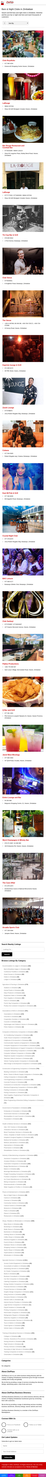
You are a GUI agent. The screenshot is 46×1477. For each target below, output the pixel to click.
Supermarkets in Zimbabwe (12, 1252)
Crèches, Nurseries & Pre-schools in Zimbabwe (19, 1339)
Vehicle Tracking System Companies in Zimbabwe (19, 1061)
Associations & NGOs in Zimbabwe (13, 1011)
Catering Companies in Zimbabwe (14, 1281)
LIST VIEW (5, 23)
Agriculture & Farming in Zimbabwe (13, 984)
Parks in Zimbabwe (10, 1211)
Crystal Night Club (10, 536)
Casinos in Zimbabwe (10, 1198)
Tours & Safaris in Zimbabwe (13, 1323)
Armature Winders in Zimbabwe (14, 1161)
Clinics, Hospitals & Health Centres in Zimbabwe (19, 1135)
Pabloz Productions (10, 664)
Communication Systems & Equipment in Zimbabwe (20, 1043)
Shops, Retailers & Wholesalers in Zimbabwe (16, 1221)
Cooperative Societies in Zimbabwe (15, 1019)
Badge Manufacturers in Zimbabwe (15, 1166)
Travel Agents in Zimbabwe (12, 1325)
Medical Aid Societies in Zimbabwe (15, 1140)
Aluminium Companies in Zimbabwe (15, 1158)
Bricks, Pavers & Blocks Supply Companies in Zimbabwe (21, 1074)
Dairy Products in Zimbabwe (13, 993)
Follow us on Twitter (33, 1425)
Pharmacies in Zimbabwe (12, 1148)
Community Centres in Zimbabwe (14, 1203)
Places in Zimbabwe (10, 1213)
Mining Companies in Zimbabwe (14, 1182)
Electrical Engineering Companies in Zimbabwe (18, 1087)
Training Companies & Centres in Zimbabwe (18, 1352)
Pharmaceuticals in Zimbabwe (13, 1184)
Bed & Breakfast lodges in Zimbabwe (15, 969)
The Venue (6, 320)
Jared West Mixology (11, 755)
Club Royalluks (8, 60)
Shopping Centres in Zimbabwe (14, 1247)
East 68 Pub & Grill (10, 493)
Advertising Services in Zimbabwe (14, 1268)
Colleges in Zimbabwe (11, 1336)
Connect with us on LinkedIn (10, 1431)
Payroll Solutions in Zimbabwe (13, 1307)
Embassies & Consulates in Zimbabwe (16, 1111)
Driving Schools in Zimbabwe (13, 1341)
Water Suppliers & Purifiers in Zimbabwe (16, 1187)
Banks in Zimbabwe (10, 1274)
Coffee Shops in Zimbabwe (12, 1237)
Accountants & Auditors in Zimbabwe (15, 1266)
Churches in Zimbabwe (11, 1016)
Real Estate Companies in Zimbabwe (15, 1312)
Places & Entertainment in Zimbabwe (14, 1192)
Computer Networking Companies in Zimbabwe (18, 1050)
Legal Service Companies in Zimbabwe (16, 1305)
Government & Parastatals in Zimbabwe (14, 1108)
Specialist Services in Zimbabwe (12, 1260)
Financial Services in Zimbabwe (14, 1286)
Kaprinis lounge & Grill (11, 365)
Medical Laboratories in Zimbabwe (14, 1142)
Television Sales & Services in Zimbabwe (17, 1058)
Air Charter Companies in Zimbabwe (15, 1271)
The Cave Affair (8, 883)
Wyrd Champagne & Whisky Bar (15, 840)
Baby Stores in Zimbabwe (12, 1224)
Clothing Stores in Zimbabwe (13, 1234)
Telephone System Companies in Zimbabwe (17, 1056)
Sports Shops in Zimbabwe (12, 1250)
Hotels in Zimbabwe (10, 977)
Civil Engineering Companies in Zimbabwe (17, 1079)
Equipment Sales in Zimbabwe (13, 995)
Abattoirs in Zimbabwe (11, 987)
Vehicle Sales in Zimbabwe (12, 1328)
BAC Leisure (7, 578)
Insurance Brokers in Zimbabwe (14, 1297)
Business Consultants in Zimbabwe (15, 1276)
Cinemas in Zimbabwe (11, 1200)
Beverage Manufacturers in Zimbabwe (16, 1171)
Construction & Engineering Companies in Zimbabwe (19, 1068)
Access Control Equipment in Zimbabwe (16, 1263)
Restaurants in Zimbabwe (12, 1216)
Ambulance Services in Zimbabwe (14, 1129)
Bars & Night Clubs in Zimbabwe (14, 1195)
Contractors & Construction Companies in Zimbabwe (20, 1085)
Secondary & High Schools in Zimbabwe (16, 1349)
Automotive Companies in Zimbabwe (15, 1164)
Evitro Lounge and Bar (11, 797)
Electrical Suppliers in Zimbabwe (14, 1239)
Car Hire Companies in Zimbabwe (14, 1279)
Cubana (5, 450)
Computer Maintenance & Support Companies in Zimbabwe (22, 1048)
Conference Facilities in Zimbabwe (14, 972)
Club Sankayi (7, 621)
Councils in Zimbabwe (11, 1022)
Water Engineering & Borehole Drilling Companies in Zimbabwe (24, 1100)
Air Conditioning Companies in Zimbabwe (17, 1035)
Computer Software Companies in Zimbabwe (18, 1053)
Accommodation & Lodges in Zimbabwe (14, 966)
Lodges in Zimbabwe (10, 979)
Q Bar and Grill (8, 710)
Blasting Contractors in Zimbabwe (14, 1072)
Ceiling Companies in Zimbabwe (14, 1077)
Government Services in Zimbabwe (15, 1113)
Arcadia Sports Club (10, 927)
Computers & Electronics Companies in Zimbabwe (18, 1032)
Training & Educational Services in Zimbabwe (16, 1333)
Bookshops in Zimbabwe (11, 1227)
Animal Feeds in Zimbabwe (12, 990)
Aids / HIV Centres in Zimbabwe (14, 1127)
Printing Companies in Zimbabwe (14, 1310)
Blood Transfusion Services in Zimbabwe (16, 1132)
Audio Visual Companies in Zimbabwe (16, 1038)
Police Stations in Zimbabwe (13, 1027)
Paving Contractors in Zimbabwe (14, 1092)
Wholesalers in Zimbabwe (12, 1255)
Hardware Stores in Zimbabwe (13, 1245)
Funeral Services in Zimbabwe (13, 1289)
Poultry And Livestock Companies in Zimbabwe (18, 1006)
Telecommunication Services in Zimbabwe (17, 1320)
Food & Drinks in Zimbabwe (12, 1242)
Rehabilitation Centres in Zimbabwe (15, 1150)
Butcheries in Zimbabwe (11, 1232)
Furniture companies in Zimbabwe (14, 1176)
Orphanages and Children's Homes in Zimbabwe (19, 1024)
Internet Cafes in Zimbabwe (12, 1299)
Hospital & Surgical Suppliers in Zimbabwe (17, 1137)
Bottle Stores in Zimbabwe (12, 1229)
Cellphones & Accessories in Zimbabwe (16, 1040)
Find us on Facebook (11, 1425)
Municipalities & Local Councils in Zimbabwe (18, 1116)
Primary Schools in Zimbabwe (13, 1346)
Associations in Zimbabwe (12, 1014)
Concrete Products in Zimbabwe (14, 1082)
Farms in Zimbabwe (10, 1000)
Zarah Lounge (8, 408)
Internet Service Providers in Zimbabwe (16, 1302)
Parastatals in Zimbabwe (11, 1119)
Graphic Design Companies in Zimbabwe (17, 1292)
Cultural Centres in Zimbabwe (13, 1205)
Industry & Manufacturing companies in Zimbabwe (18, 1155)
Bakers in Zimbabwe (10, 1169)
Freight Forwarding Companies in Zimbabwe (18, 1174)
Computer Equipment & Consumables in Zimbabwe (20, 1045)
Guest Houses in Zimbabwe (12, 974)
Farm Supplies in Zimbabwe (12, 998)
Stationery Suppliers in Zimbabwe (14, 1318)
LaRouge (6, 103)
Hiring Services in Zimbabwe (13, 1294)
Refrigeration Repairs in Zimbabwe (15, 1315)
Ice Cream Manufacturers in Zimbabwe (16, 1179)
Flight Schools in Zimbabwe (12, 1344)
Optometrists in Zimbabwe (12, 1145)
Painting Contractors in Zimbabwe (14, 1090)
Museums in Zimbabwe (11, 1208)
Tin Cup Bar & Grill (10, 235)
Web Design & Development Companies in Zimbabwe (21, 1063)
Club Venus (7, 278)
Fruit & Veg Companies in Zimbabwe (15, 1003)
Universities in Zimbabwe (12, 1354)
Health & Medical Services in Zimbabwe (14, 1124)
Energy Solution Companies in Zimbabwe (17, 1284)
